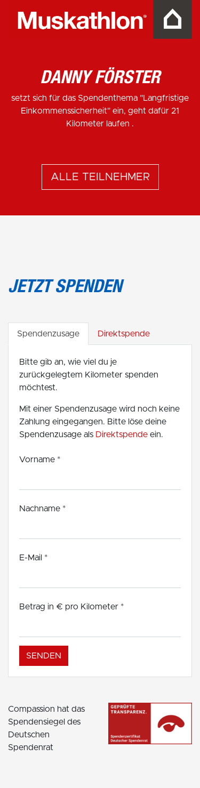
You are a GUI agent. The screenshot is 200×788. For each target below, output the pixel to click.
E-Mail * (33, 557)
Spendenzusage (48, 333)
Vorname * (39, 459)
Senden (43, 656)
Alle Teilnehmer (100, 177)
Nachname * (42, 508)
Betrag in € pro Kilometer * (71, 606)
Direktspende (124, 333)
